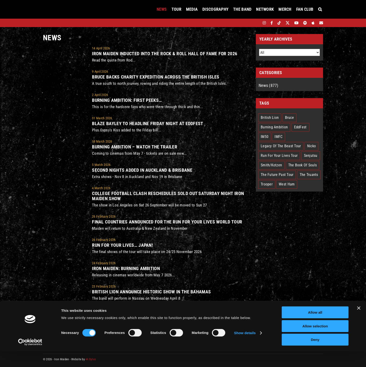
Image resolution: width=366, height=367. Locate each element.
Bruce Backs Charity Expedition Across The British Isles (155, 77)
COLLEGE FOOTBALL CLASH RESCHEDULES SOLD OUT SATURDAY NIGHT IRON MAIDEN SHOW (168, 196)
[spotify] (305, 23)
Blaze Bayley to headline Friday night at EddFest (147, 123)
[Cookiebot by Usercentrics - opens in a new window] (30, 357)
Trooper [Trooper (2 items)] (267, 184)
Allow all (315, 328)
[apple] (313, 23)
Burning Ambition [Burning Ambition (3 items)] (274, 127)
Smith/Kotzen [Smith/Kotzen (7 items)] (271, 165)
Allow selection (315, 342)
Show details (245, 349)
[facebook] (272, 23)
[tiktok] (279, 23)
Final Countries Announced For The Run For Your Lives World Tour (167, 222)
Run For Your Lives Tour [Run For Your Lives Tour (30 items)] (279, 155)
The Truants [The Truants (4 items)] (309, 174)
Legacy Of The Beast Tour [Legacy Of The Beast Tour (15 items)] (281, 146)
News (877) (268, 85)
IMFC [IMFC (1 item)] (278, 136)
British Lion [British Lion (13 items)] (270, 117)
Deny (315, 355)
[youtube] (296, 23)
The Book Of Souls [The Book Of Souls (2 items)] (302, 165)
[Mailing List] (321, 23)
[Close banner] (358, 324)
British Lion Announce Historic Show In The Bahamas (151, 292)
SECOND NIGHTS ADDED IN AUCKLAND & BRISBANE (142, 170)
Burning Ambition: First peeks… (127, 100)
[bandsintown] (256, 23)
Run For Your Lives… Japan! (122, 245)
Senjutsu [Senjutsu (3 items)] (310, 155)
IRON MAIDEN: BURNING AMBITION (126, 268)
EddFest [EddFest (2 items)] (300, 127)
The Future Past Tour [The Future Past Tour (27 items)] (277, 174)
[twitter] (288, 23)
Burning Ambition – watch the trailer (134, 147)
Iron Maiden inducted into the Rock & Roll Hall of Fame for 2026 (164, 53)
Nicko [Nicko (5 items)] (311, 146)
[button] (320, 9)
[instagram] (264, 23)
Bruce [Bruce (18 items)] (289, 117)
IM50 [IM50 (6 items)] (264, 136)
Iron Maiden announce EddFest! (127, 315)
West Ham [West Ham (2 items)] (287, 184)
